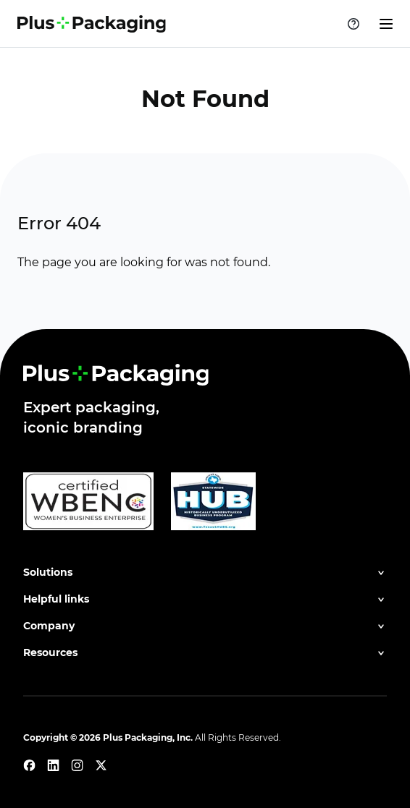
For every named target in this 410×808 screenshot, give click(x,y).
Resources (50, 652)
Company (49, 625)
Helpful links (56, 598)
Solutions (47, 572)
